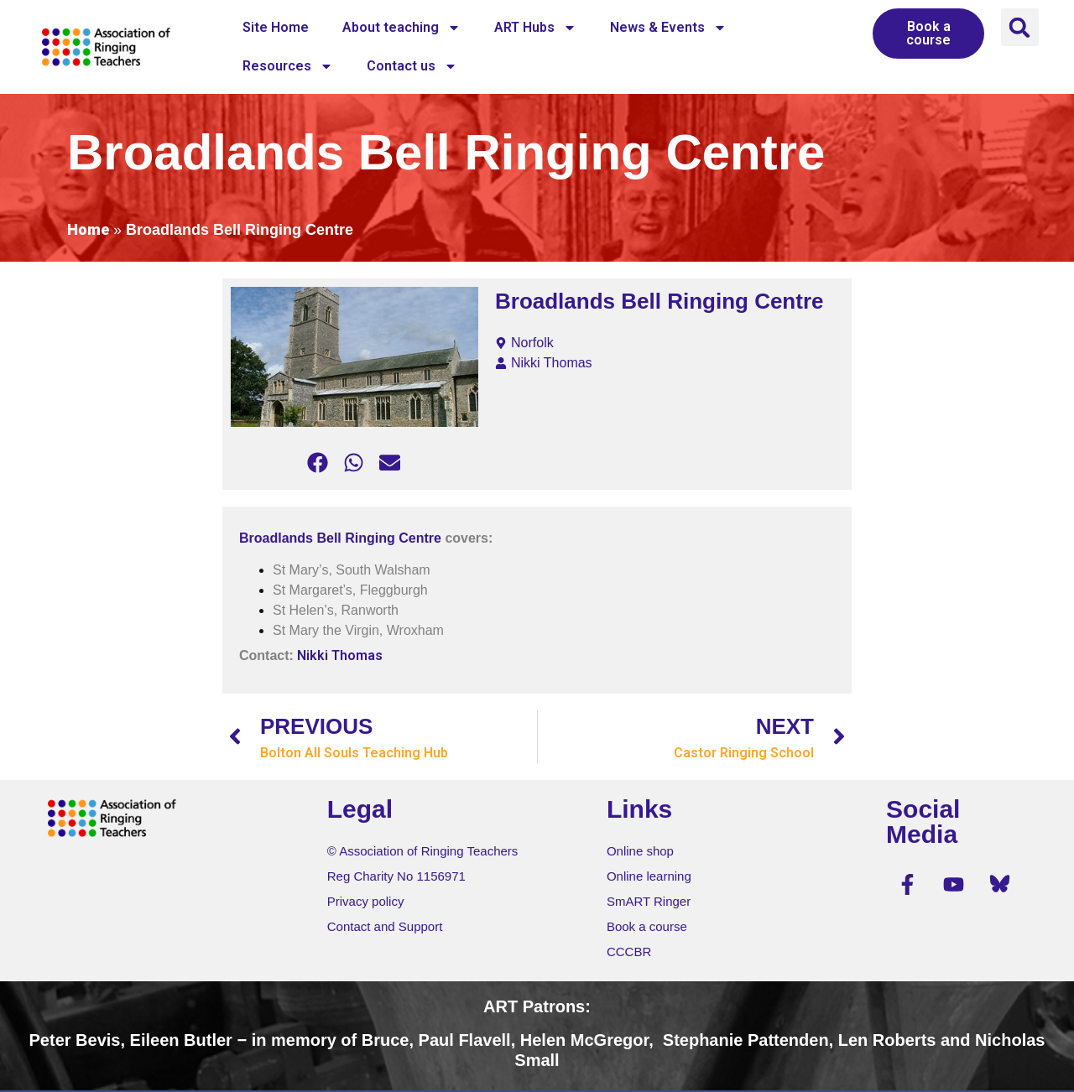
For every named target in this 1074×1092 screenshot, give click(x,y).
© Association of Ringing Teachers (423, 851)
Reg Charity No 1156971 (396, 876)
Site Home (275, 27)
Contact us (412, 66)
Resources (287, 66)
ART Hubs (535, 28)
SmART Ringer (649, 901)
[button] (1020, 27)
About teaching (401, 28)
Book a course (647, 926)
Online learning (649, 876)
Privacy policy (365, 901)
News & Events (668, 28)
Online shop (640, 851)
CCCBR (629, 951)
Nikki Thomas (340, 655)
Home (88, 229)
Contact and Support (385, 926)
